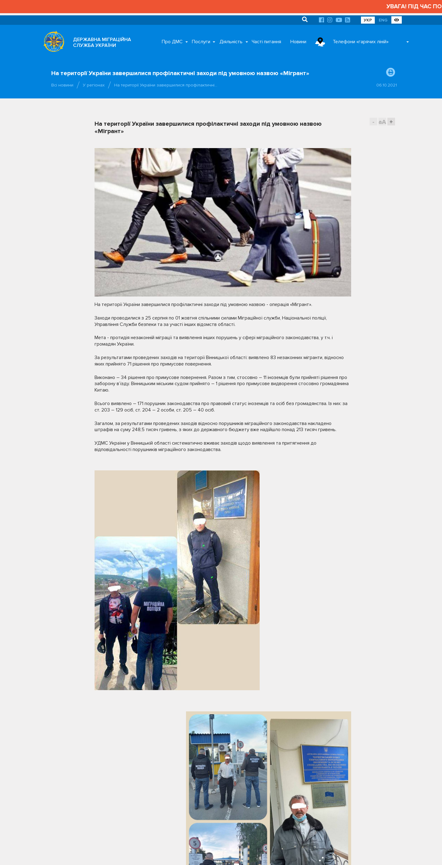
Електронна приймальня (83, 753)
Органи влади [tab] (273, 714)
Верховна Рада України (288, 731)
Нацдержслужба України (289, 765)
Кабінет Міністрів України (289, 740)
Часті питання (266, 42)
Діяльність (230, 42)
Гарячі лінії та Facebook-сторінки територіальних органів (90, 742)
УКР (368, 20)
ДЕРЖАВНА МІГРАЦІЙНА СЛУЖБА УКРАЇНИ (102, 42)
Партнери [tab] (313, 714)
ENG (383, 20)
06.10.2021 (386, 85)
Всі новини (62, 85)
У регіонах (94, 85)
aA (382, 121)
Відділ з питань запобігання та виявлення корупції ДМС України (196, 812)
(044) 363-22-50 (68, 730)
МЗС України (347, 740)
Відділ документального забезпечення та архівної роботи (196, 798)
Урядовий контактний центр (361, 765)
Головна (205, 852)
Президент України (353, 731)
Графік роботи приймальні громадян (91, 805)
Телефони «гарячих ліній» (361, 42)
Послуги (201, 42)
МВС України (278, 750)
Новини (298, 42)
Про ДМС (172, 42)
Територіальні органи (96, 817)
